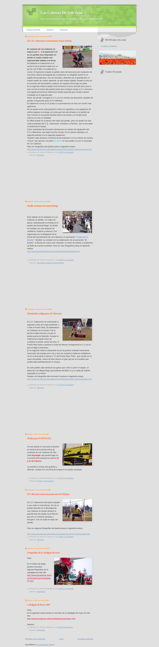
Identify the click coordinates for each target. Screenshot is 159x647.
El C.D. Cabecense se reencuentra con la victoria (49, 40)
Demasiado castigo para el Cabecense (44, 313)
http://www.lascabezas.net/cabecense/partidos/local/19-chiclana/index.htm (58, 534)
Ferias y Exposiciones (45, 481)
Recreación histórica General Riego (50, 263)
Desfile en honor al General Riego (42, 205)
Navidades (41, 591)
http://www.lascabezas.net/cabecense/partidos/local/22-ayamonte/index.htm (59, 149)
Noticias (50, 30)
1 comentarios (68, 537)
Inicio (61, 639)
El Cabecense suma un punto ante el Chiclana (48, 494)
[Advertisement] (47, 181)
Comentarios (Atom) (45, 644)
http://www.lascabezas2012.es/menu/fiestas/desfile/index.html (53, 251)
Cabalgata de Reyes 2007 (38, 604)
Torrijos (79, 237)
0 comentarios (68, 152)
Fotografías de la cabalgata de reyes (43, 552)
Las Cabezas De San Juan (62, 13)
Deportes (64, 30)
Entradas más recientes (35, 639)
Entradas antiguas (85, 639)
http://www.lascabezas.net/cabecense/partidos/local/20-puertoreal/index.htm (59, 379)
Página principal (33, 30)
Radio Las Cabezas (110, 46)
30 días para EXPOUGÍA (39, 438)
